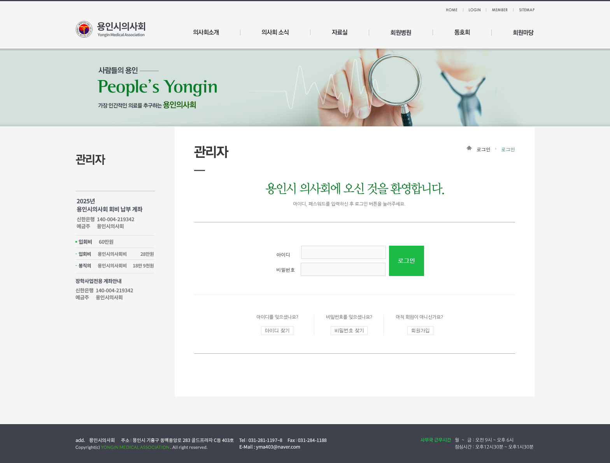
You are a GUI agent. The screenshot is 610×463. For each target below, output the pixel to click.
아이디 (283, 254)
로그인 (508, 149)
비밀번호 (285, 269)
